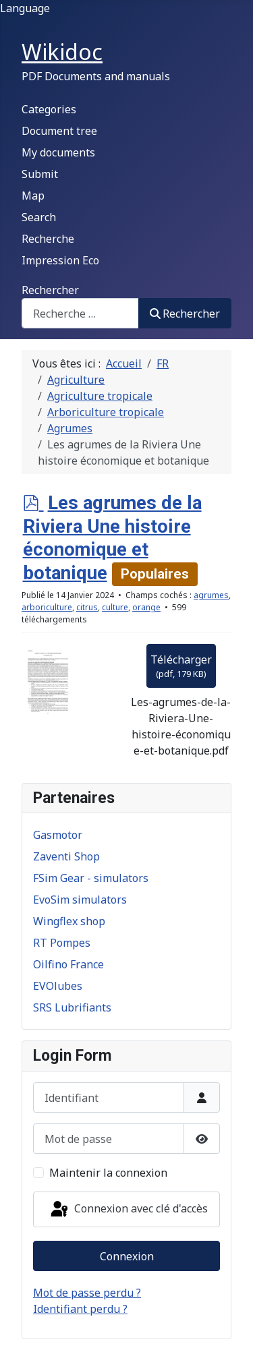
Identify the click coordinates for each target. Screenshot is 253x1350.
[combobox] (80, 313)
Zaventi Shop (66, 856)
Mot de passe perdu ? (87, 1292)
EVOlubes (57, 985)
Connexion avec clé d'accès (128, 1210)
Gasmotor (57, 834)
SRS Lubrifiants (72, 1007)
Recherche (48, 238)
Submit (40, 174)
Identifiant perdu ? (80, 1308)
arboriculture (47, 607)
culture (115, 607)
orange (146, 607)
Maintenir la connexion (108, 1172)
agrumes (211, 595)
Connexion (127, 1256)
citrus (87, 607)
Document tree (59, 130)
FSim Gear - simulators (90, 878)
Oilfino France (68, 964)
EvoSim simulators (80, 899)
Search (39, 217)
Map (33, 195)
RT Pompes (61, 942)
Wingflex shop (69, 921)
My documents (58, 152)
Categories (49, 109)
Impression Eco (60, 260)
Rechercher (50, 290)
